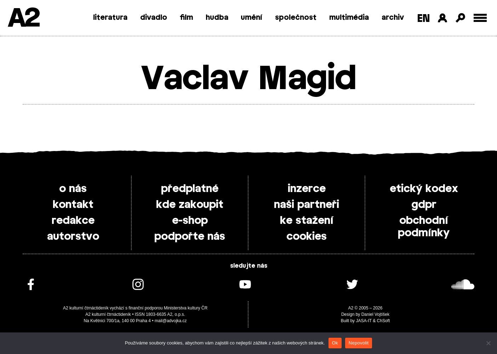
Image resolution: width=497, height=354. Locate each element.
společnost (295, 17)
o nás (73, 189)
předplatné (189, 189)
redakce (73, 220)
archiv (393, 17)
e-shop (190, 220)
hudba (217, 17)
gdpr (423, 204)
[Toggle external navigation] (480, 17)
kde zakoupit (189, 204)
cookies (306, 236)
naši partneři (306, 204)
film (186, 17)
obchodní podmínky (424, 227)
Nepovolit (359, 343)
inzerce (307, 189)
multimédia (349, 17)
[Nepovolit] (488, 343)
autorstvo (73, 236)
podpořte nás (189, 236)
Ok (335, 343)
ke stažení (306, 220)
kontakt (73, 204)
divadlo (153, 17)
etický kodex (424, 189)
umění (251, 17)
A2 (23, 18)
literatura (110, 17)
